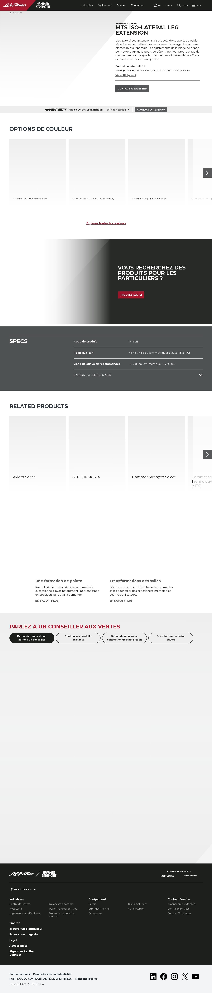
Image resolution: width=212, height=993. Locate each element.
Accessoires (95, 913)
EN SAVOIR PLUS (46, 600)
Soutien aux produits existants (78, 638)
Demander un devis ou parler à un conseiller (31, 638)
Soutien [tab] (121, 5)
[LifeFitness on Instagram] (174, 977)
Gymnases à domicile (61, 904)
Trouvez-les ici (131, 294)
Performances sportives (63, 908)
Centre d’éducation (179, 913)
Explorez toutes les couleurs (106, 223)
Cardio (92, 904)
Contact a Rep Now (151, 109)
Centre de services (178, 908)
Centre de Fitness (19, 904)
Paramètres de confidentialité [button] (52, 974)
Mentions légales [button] (86, 978)
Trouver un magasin (23, 934)
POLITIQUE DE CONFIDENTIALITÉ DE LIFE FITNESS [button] (40, 978)
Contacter (137, 5)
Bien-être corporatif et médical (62, 915)
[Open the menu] (197, 5)
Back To (16, 13)
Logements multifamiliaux (24, 913)
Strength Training (99, 908)
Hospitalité (15, 908)
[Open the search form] (182, 5)
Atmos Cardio (136, 908)
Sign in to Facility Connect (21, 953)
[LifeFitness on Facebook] (163, 977)
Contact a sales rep (132, 88)
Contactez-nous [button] (19, 974)
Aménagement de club (181, 904)
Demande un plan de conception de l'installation (124, 638)
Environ (14, 923)
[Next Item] (207, 173)
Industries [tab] (87, 5)
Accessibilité (18, 945)
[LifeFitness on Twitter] (184, 977)
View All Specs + (125, 75)
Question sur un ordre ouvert (171, 638)
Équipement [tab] (104, 5)
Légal (13, 940)
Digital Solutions (137, 904)
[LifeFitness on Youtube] (195, 977)
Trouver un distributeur (26, 928)
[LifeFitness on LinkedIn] (153, 977)
